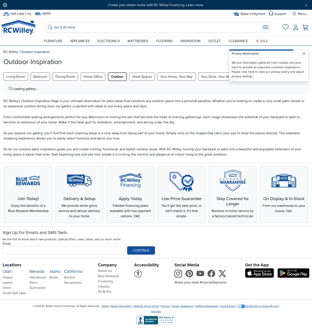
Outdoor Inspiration (35, 52)
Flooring (164, 41)
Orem (7, 288)
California (73, 271)
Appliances (80, 41)
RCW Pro (104, 292)
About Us (105, 271)
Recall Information (121, 306)
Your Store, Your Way (216, 77)
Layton (8, 282)
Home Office (92, 77)
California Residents (206, 306)
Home (105, 306)
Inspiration (190, 41)
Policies (165, 306)
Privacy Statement (182, 306)
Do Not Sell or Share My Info (258, 306)
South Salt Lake (14, 293)
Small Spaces (142, 77)
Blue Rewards (108, 276)
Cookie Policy (228, 306)
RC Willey (10, 52)
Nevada (36, 271)
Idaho (55, 271)
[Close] (304, 53)
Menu (299, 14)
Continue (141, 250)
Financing (105, 281)
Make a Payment (249, 14)
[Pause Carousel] (5, 5)
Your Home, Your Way (176, 77)
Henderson (37, 277)
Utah (7, 271)
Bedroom (40, 77)
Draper (8, 277)
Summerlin (37, 288)
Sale (262, 41)
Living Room (15, 77)
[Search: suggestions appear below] (158, 27)
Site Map (156, 311)
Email (7, 244)
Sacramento (73, 282)
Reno (33, 282)
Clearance (238, 41)
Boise (54, 277)
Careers (104, 286)
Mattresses (138, 41)
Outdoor (117, 77)
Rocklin (69, 277)
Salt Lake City (17, 13)
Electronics (109, 41)
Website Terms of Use (146, 306)
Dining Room (65, 77)
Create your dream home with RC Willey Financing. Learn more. (156, 5)
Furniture (53, 41)
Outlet (214, 41)
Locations (12, 265)
